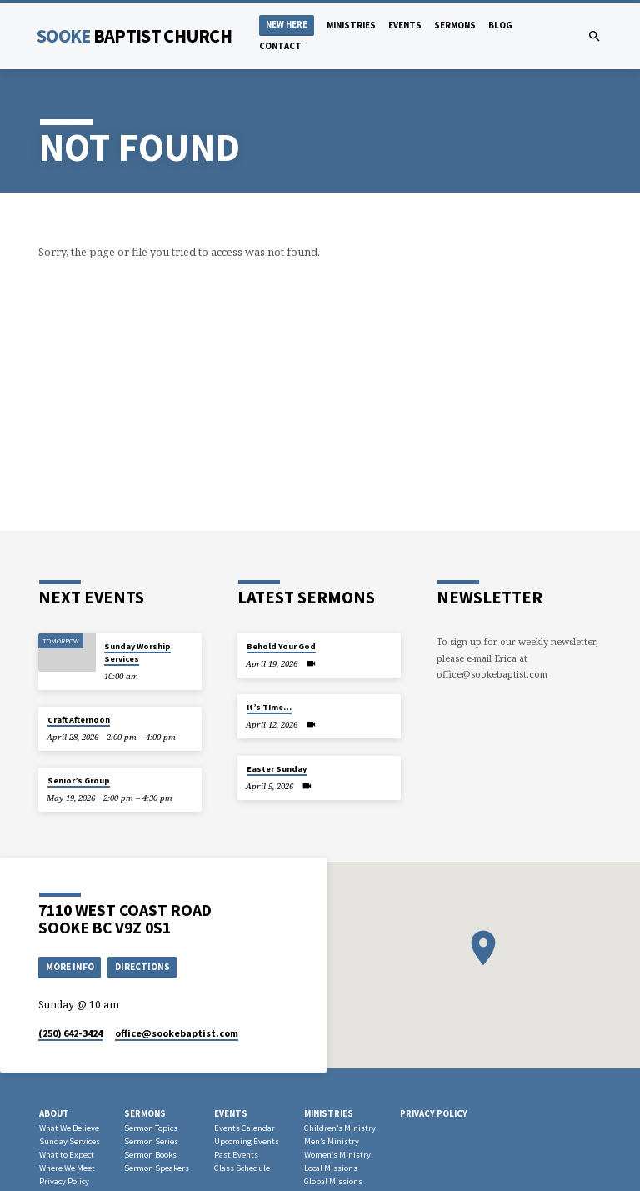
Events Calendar (244, 1128)
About (54, 1113)
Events (405, 25)
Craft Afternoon (79, 719)
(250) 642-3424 (70, 1033)
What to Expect (66, 1154)
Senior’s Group (79, 780)
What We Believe (69, 1128)
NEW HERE (287, 24)
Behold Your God (281, 646)
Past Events (236, 1154)
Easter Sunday (277, 768)
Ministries (351, 25)
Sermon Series (151, 1141)
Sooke (134, 36)
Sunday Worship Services (137, 652)
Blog (500, 25)
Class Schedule (242, 1168)
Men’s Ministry (331, 1141)
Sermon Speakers (156, 1168)
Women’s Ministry (337, 1154)
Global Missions (333, 1181)
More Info (70, 967)
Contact (280, 46)
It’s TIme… (269, 707)
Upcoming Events (246, 1141)
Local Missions (331, 1168)
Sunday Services (69, 1141)
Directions (142, 967)
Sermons (455, 25)
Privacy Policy (64, 1181)
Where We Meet (67, 1168)
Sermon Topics (151, 1128)
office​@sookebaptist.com (176, 1033)
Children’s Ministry (340, 1128)
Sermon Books (150, 1154)
